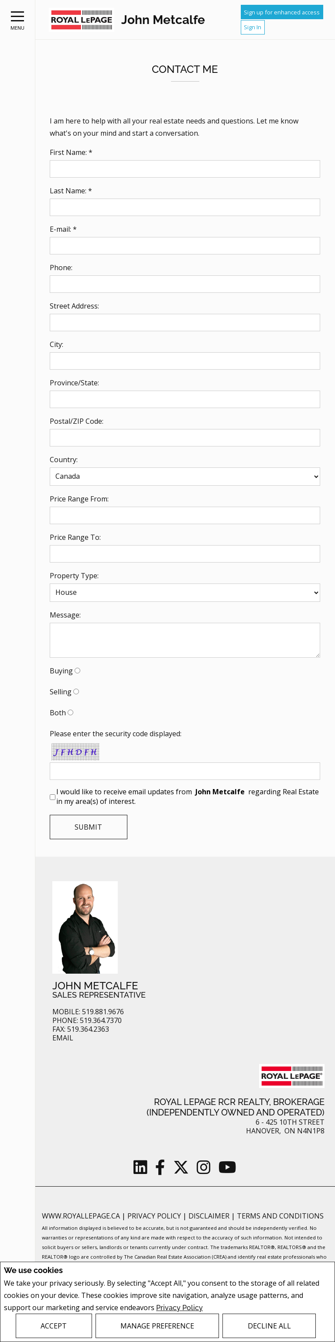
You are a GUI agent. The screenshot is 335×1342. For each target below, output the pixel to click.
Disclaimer (209, 1216)
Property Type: (74, 575)
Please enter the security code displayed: (115, 733)
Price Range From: (79, 499)
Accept (54, 1326)
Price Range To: (75, 537)
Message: (65, 615)
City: (56, 344)
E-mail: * (63, 229)
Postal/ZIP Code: (76, 421)
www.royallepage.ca (81, 1216)
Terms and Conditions (280, 1216)
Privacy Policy (179, 1307)
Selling (61, 692)
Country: (64, 459)
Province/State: (74, 383)
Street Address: (74, 306)
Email (62, 1038)
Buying (61, 671)
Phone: (61, 267)
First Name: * (71, 152)
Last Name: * (71, 191)
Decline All (269, 1326)
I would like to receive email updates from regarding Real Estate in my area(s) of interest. (187, 796)
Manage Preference (157, 1326)
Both (58, 712)
